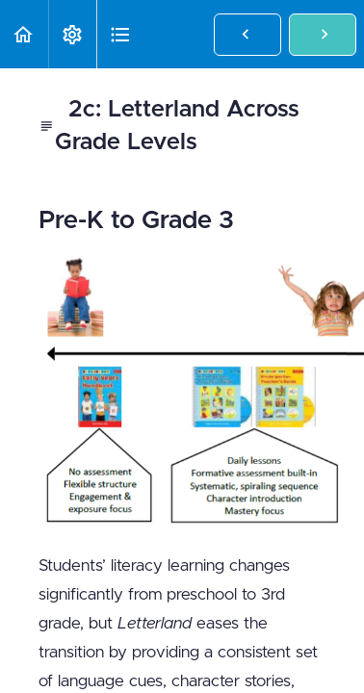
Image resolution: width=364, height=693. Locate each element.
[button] (24, 34)
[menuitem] (72, 34)
